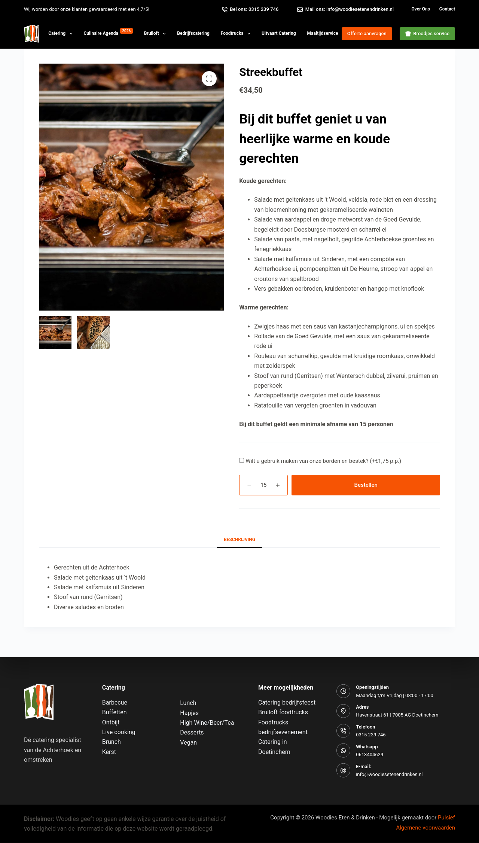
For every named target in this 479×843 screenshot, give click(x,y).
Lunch (188, 702)
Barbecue (114, 702)
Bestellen (366, 485)
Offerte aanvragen (367, 33)
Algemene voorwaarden (425, 827)
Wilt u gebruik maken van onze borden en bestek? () (323, 461)
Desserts (192, 732)
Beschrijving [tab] (239, 539)
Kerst (109, 751)
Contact (447, 9)
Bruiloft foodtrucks (283, 712)
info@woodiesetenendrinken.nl (389, 774)
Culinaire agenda (108, 32)
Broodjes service (427, 34)
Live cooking (118, 732)
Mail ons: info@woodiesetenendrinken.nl (345, 9)
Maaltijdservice (331, 32)
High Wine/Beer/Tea (207, 722)
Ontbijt (111, 722)
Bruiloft (156, 33)
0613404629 (369, 754)
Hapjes (189, 712)
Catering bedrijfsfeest (286, 702)
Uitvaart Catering (279, 33)
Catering (61, 33)
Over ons (421, 9)
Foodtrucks (237, 33)
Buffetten (114, 712)
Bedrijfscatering (193, 33)
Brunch (111, 741)
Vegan (188, 742)
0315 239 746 (371, 734)
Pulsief (446, 817)
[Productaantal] (263, 485)
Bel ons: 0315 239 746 (250, 9)
